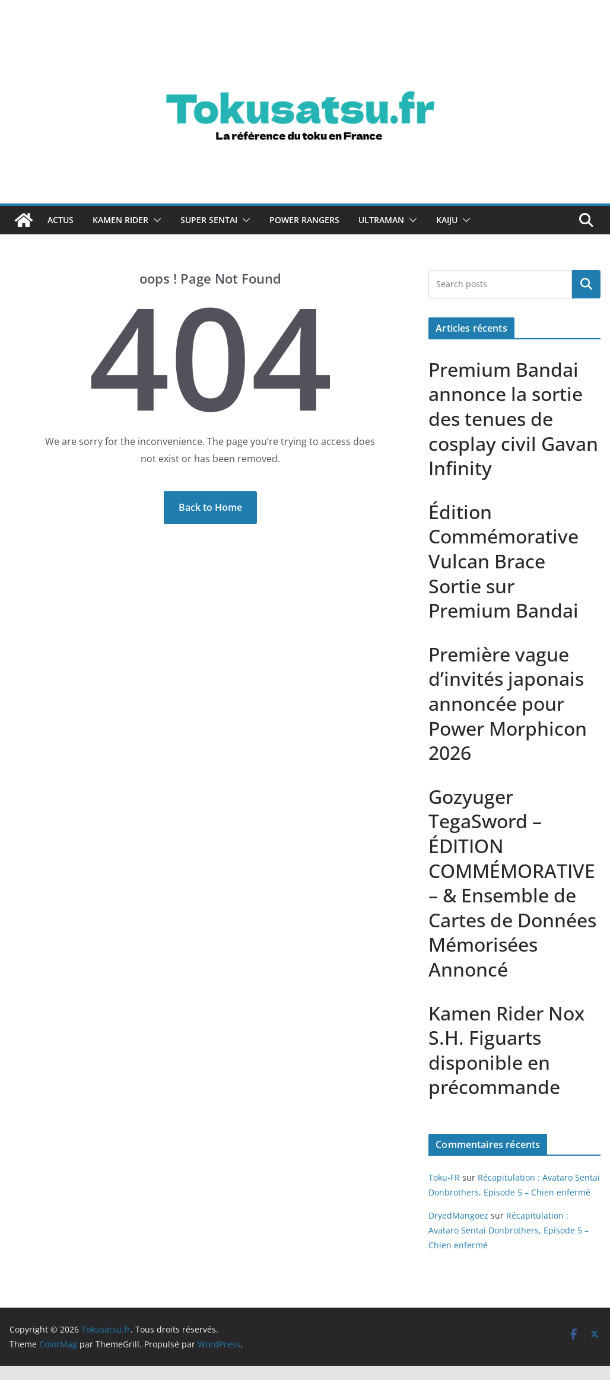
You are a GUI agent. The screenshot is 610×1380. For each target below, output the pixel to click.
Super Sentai (208, 219)
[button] (154, 220)
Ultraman (381, 219)
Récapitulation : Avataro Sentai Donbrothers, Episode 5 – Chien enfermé (508, 1230)
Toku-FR (444, 1177)
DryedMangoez (458, 1215)
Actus (60, 219)
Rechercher (586, 284)
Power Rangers (304, 219)
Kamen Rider (120, 219)
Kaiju (447, 219)
